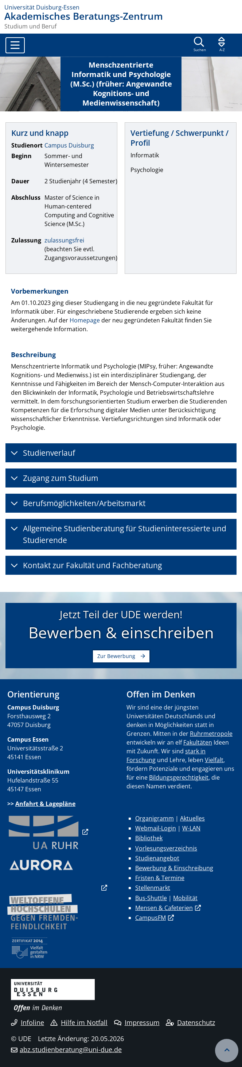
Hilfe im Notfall (79, 1022)
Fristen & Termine (159, 878)
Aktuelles (192, 818)
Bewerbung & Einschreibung (174, 868)
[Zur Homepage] (121, 7)
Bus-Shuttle (151, 898)
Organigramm (154, 818)
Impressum (137, 1022)
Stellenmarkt (152, 888)
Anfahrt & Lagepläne (45, 804)
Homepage (85, 320)
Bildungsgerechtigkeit (178, 777)
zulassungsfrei (64, 240)
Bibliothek (149, 838)
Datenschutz (190, 1022)
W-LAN (191, 828)
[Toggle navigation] (15, 45)
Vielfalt (214, 760)
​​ (43, 832)
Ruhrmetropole (211, 734)
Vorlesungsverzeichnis (166, 848)
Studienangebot (157, 858)
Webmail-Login (155, 828)
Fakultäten (197, 742)
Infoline (27, 1022)
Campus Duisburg (69, 145)
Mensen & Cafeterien (164, 908)
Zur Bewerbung (116, 656)
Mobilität (185, 898)
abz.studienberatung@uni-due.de (71, 1049)
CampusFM (150, 918)
